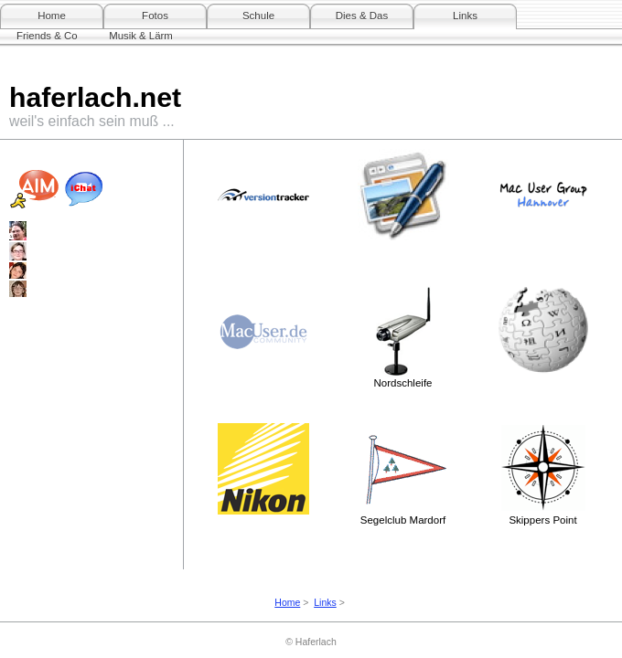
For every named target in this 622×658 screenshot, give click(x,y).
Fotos (155, 15)
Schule (258, 15)
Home (52, 15)
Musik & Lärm (141, 35)
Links (465, 15)
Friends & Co (46, 35)
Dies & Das (362, 15)
